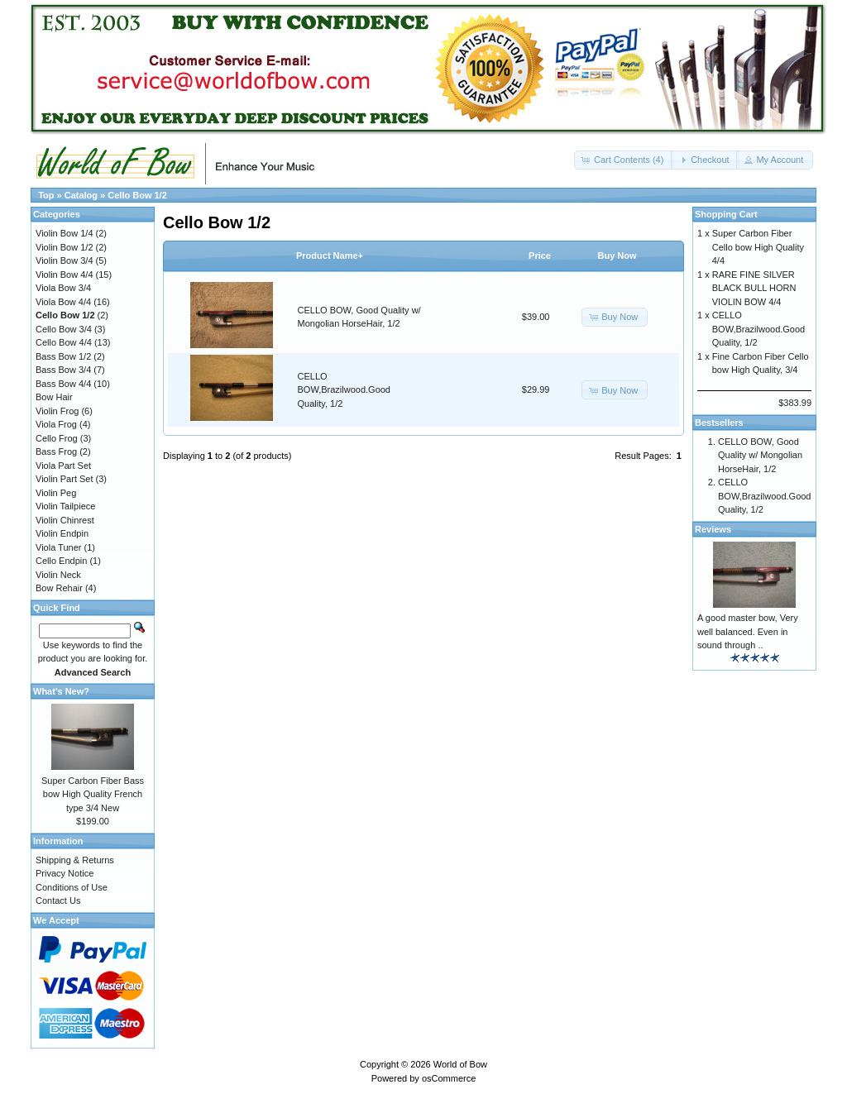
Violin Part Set (64, 479)
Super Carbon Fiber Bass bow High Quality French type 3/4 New (92, 794)
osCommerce (449, 1078)
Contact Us (58, 900)
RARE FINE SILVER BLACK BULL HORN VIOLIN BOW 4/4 (754, 288)
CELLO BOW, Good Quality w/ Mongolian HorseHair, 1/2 (760, 455)
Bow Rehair (59, 588)
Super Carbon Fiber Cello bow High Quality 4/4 (758, 246)
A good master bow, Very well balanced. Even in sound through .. (747, 631)
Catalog (81, 195)
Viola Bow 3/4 (63, 288)
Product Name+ (329, 255)
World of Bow (460, 1064)
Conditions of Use (72, 887)
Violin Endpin (62, 533)
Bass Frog (56, 451)
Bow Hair (54, 397)
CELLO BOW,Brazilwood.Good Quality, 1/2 (344, 389)
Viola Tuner (58, 547)
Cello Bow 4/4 (64, 342)
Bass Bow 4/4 (63, 384)
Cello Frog (57, 438)
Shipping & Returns (75, 860)
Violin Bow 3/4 (64, 260)
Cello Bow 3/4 (64, 329)
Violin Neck (58, 575)
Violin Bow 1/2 (64, 247)
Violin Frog (57, 411)
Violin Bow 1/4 (64, 233)
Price (540, 255)
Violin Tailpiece (65, 506)
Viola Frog (56, 424)
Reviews (713, 529)
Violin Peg (56, 493)
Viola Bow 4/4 (63, 302)
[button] (623, 160)
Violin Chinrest (65, 520)
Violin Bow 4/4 (64, 274)
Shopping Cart (726, 214)
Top (46, 195)
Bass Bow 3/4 (63, 370)
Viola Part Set (63, 466)
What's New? (61, 691)
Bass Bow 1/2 (63, 356)
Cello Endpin (61, 561)
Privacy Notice (64, 873)
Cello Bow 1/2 (137, 195)
